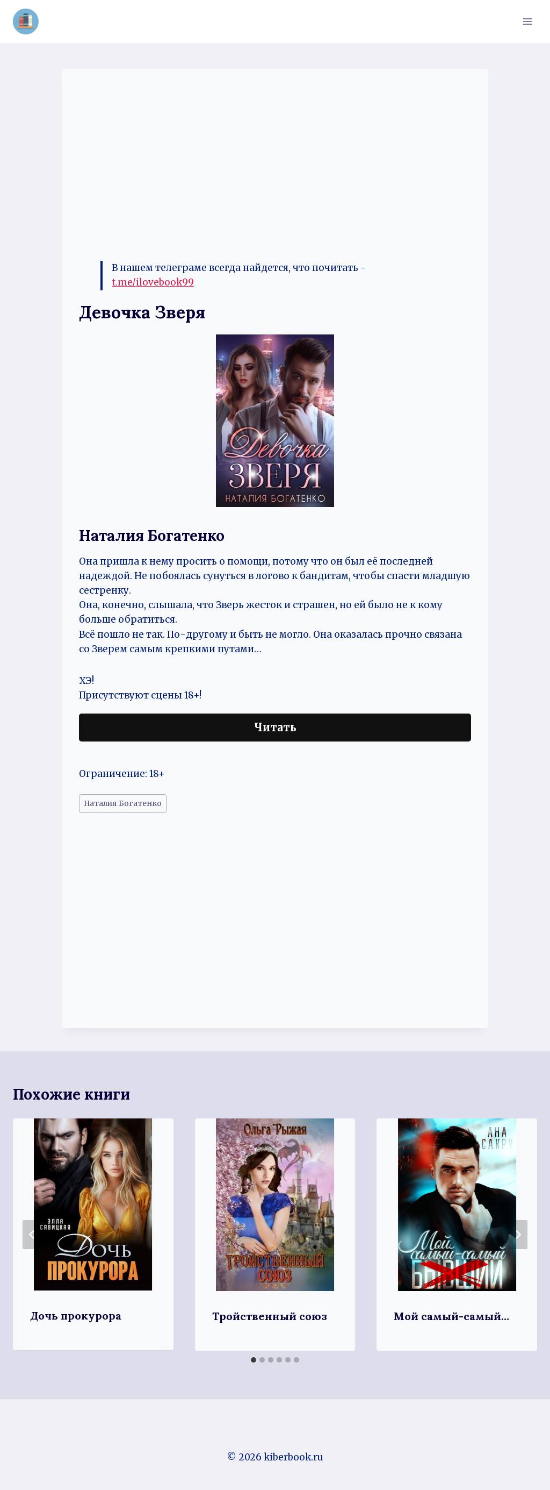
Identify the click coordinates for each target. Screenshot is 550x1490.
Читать (275, 727)
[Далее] (517, 1234)
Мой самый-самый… (451, 1316)
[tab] (253, 1360)
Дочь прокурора (75, 1315)
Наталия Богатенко (123, 803)
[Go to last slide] (32, 1234)
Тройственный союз (269, 1316)
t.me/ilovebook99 (153, 282)
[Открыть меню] (527, 21)
